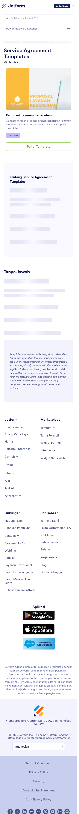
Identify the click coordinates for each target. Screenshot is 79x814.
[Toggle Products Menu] (11, 465)
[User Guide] (17, 527)
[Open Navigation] (73, 6)
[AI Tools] (9, 488)
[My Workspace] (16, 434)
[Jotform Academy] (16, 543)
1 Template (12, 62)
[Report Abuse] (20, 572)
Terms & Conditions (38, 763)
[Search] (7, 18)
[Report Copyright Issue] (21, 581)
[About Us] (49, 520)
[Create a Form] (14, 427)
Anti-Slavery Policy (38, 799)
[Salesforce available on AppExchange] (39, 644)
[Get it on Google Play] (39, 615)
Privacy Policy (38, 772)
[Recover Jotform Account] (20, 589)
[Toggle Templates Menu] (47, 428)
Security (38, 781)
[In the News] (49, 542)
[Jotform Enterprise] (18, 448)
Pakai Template (39, 146)
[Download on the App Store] (39, 629)
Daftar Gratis (62, 6)
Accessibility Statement (38, 790)
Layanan (14, 135)
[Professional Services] (18, 564)
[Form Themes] (50, 435)
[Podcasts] (10, 557)
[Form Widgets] (51, 442)
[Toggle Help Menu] (12, 535)
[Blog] (43, 564)
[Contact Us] (14, 520)
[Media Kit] (47, 535)
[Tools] (7, 480)
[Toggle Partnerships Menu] (49, 557)
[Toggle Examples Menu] (12, 456)
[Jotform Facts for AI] (56, 527)
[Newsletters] (45, 549)
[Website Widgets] (52, 458)
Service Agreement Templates (27, 53)
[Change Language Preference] (38, 746)
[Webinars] (10, 550)
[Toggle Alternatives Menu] (13, 496)
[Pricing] (9, 441)
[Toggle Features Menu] (10, 473)
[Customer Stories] (51, 572)
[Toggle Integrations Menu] (48, 450)
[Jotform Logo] (13, 6)
